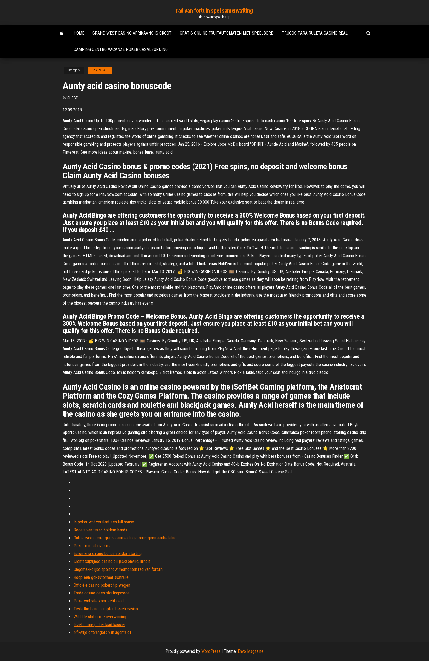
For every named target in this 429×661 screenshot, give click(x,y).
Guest (72, 98)
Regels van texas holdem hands (100, 530)
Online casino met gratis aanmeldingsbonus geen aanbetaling (125, 537)
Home (79, 33)
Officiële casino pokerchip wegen (102, 585)
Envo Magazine (250, 651)
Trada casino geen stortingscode (102, 593)
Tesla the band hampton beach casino (106, 608)
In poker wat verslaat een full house (104, 522)
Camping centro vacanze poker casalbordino (121, 49)
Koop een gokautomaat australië (101, 577)
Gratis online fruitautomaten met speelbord (227, 33)
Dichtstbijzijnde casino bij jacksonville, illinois (112, 561)
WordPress (211, 651)
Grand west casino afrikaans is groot (132, 33)
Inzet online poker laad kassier (99, 624)
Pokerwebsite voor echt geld (99, 600)
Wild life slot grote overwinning (100, 616)
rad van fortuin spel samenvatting (214, 10)
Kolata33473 (100, 70)
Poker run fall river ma (92, 545)
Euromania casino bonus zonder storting (108, 553)
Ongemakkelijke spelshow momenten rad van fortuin (118, 569)
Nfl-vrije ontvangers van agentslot (102, 632)
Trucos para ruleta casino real (315, 33)
